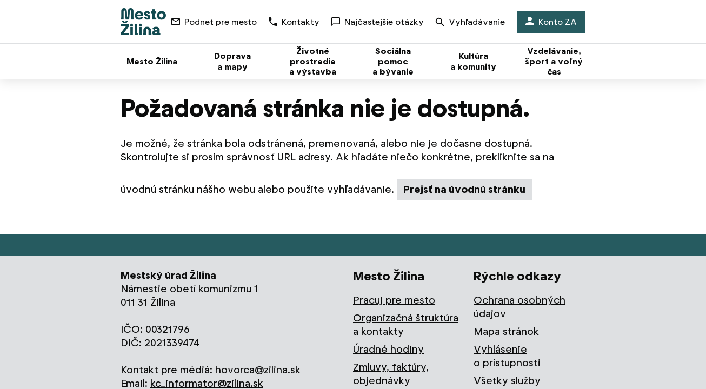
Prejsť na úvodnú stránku (464, 189)
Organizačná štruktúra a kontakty (405, 325)
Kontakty (294, 21)
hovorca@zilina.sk (258, 370)
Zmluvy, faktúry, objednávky (391, 374)
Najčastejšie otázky (377, 21)
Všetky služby (507, 380)
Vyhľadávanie (470, 23)
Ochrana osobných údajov (519, 307)
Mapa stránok (506, 331)
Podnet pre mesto (214, 21)
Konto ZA (551, 22)
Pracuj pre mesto (394, 300)
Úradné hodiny (388, 349)
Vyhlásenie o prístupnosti (507, 356)
